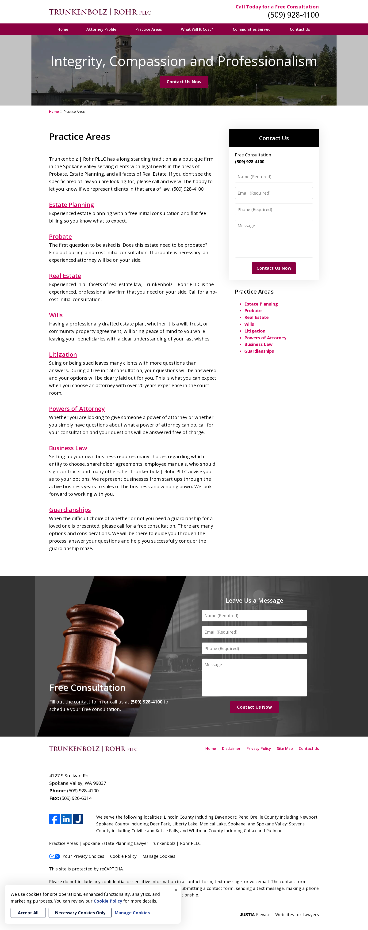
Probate (60, 236)
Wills (56, 315)
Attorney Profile (101, 29)
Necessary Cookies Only (80, 912)
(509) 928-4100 (293, 15)
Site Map (285, 748)
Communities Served (252, 29)
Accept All (28, 912)
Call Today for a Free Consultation (277, 7)
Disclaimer (231, 748)
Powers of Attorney (77, 408)
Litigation (63, 354)
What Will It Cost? (197, 29)
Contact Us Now (184, 81)
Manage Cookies (158, 856)
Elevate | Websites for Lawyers (279, 914)
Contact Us (300, 29)
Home (63, 29)
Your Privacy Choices (76, 856)
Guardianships (70, 509)
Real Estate (65, 275)
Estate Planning (71, 204)
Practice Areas (148, 29)
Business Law (68, 448)
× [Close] (176, 889)
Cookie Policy (123, 856)
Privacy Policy (258, 748)
